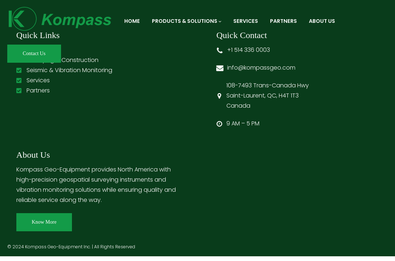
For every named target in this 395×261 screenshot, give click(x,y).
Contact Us (34, 53)
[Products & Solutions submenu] (220, 21)
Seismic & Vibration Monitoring (69, 70)
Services (38, 80)
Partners (38, 90)
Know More (44, 222)
